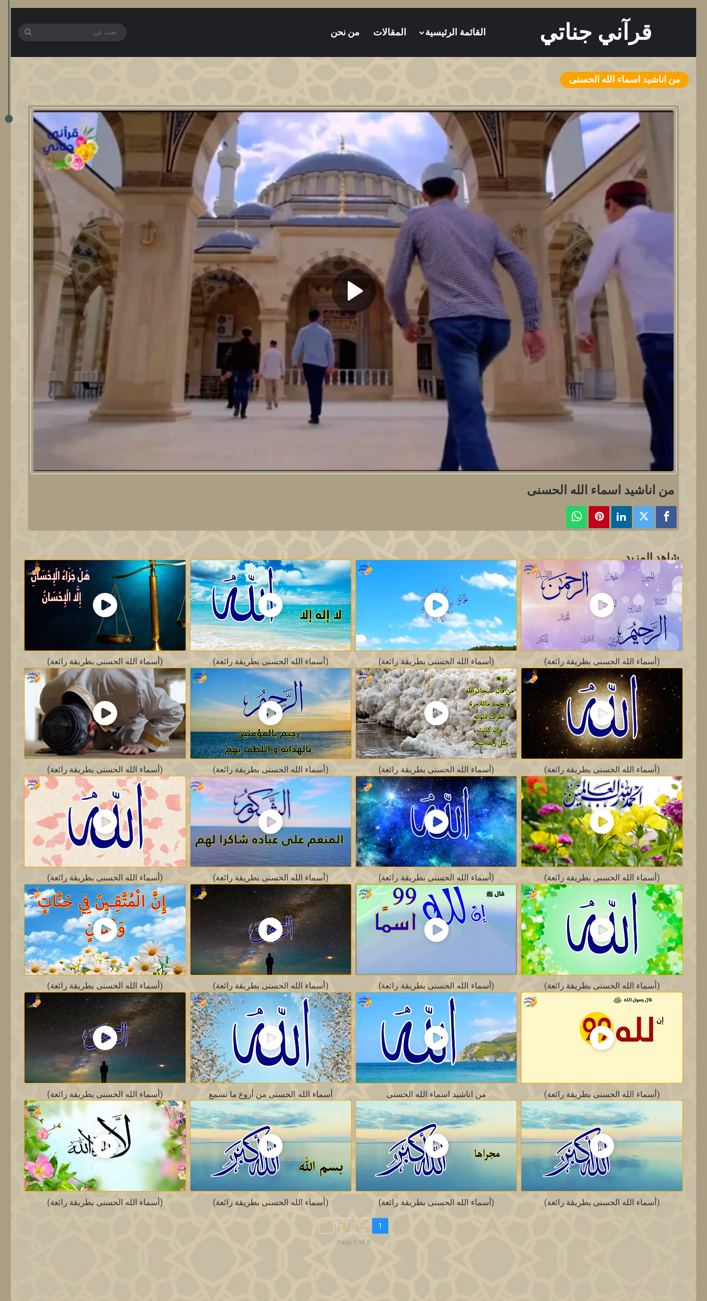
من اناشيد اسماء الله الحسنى (436, 1094)
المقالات (389, 32)
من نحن (345, 32)
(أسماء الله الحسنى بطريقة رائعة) (602, 661)
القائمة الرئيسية (455, 32)
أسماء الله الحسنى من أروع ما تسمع (271, 1094)
